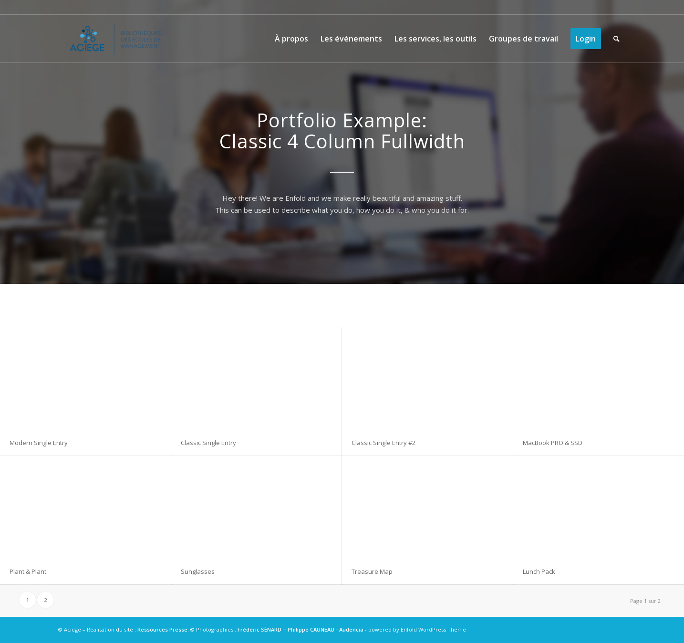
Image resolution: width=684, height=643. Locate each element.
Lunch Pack (539, 571)
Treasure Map (372, 571)
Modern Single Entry (39, 442)
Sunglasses (198, 571)
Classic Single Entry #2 (383, 442)
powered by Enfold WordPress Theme (417, 629)
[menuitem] (291, 38)
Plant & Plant (28, 571)
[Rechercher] (616, 38)
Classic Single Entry (208, 442)
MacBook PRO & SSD (552, 442)
